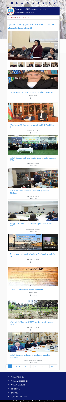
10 (38, 366)
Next (56, 46)
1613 (52, 366)
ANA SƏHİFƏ (11, 17)
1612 (46, 366)
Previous (10, 46)
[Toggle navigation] (55, 11)
